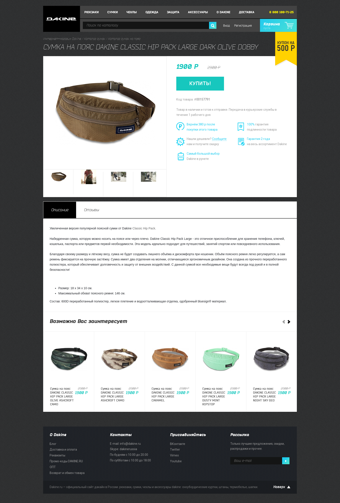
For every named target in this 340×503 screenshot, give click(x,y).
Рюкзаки (91, 12)
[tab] (59, 210)
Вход (226, 26)
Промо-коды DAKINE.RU (66, 461)
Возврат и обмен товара (67, 473)
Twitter (175, 449)
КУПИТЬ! (200, 83)
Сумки (112, 12)
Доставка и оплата (63, 449)
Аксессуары (198, 12)
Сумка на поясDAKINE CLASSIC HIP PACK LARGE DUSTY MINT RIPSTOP (213, 396)
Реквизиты (57, 455)
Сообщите (219, 139)
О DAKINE (223, 12)
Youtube (176, 461)
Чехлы (131, 12)
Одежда (151, 12)
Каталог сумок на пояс (124, 39)
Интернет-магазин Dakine (62, 39)
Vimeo (174, 455)
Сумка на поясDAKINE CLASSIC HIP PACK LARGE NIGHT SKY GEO (264, 394)
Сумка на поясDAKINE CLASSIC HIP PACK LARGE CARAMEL (163, 394)
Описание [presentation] (59, 210)
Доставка (246, 12)
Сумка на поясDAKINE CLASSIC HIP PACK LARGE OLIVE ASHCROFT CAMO (62, 396)
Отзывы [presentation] (91, 210)
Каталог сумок (94, 39)
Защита (173, 12)
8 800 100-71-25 (281, 12)
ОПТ (53, 467)
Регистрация (243, 26)
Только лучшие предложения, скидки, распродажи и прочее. (257, 446)
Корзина (278, 26)
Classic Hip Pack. (144, 228)
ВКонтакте (177, 444)
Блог (53, 444)
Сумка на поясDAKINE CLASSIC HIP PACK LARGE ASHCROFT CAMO (112, 394)
